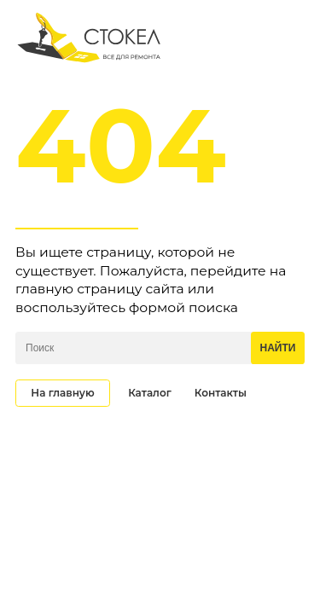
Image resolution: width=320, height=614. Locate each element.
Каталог (150, 392)
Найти (278, 348)
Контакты (221, 392)
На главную (62, 392)
